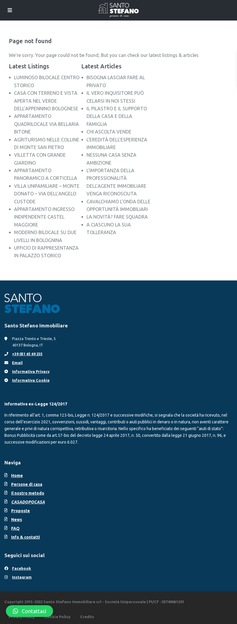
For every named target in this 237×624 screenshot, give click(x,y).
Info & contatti (25, 537)
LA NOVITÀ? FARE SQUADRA (117, 216)
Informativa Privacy (31, 371)
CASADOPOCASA (28, 502)
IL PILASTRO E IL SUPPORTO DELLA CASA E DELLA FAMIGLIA (117, 116)
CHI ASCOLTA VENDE (109, 131)
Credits (87, 617)
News (16, 519)
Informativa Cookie (31, 380)
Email (17, 363)
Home (17, 475)
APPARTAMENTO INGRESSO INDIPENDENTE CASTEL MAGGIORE (44, 217)
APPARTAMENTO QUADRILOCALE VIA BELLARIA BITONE (46, 124)
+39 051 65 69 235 (27, 354)
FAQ (15, 528)
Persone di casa (26, 484)
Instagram (22, 577)
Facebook (21, 568)
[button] (29, 611)
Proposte (20, 510)
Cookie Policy (57, 617)
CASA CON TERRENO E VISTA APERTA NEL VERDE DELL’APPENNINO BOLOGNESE (46, 100)
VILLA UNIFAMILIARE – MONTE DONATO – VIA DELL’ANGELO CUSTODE (46, 193)
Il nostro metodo (27, 493)
